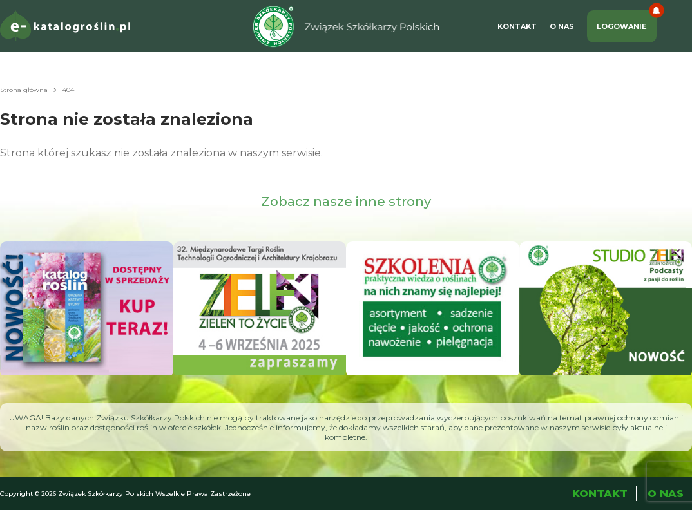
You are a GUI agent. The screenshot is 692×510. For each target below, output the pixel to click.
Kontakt (517, 26)
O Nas (562, 26)
